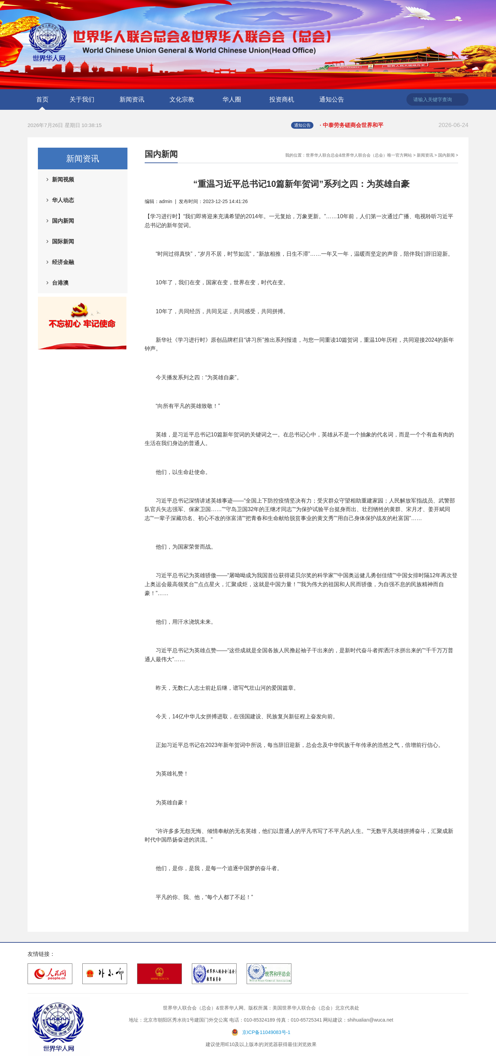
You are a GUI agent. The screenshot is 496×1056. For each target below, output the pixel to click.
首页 (42, 99)
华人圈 (232, 99)
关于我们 (82, 99)
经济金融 (63, 262)
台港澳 (60, 283)
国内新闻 (63, 221)
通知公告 (331, 99)
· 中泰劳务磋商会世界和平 (394, 125)
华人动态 (63, 200)
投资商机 (281, 99)
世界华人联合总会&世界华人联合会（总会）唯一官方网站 (359, 155)
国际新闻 (63, 241)
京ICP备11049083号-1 (266, 1032)
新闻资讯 (132, 99)
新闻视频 (63, 179)
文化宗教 (181, 99)
